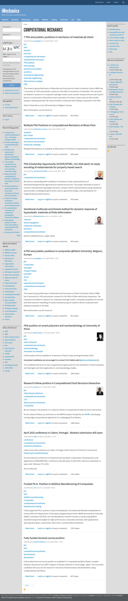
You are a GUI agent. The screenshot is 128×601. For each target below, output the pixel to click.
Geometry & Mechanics (9, 259)
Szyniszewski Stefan (40, 171)
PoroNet (8, 359)
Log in (40, 115)
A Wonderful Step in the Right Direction (116, 90)
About (108, 2)
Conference (64, 20)
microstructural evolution (34, 141)
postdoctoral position (33, 69)
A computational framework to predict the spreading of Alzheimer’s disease (12, 213)
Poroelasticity (10, 286)
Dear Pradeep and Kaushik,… (115, 105)
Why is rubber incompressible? (11, 301)
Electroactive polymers (9, 349)
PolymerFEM (9, 357)
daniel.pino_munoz (40, 129)
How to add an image (116, 38)
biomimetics (29, 557)
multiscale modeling (32, 145)
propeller (27, 274)
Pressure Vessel (30, 271)
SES (6, 362)
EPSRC (87, 414)
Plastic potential (11, 283)
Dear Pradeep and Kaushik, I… (115, 120)
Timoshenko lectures (12, 294)
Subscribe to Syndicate (108, 151)
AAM (6, 331)
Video (79, 20)
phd (25, 47)
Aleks (35, 437)
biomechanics (29, 554)
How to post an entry (116, 40)
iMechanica (10, 10)
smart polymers (30, 342)
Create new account (12, 90)
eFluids (7, 371)
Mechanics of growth (12, 272)
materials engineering (33, 78)
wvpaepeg (36, 41)
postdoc (27, 50)
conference (28, 440)
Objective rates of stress (11, 279)
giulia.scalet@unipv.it (89, 360)
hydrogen (28, 268)
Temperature (9, 292)
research (27, 132)
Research (5, 20)
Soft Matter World (11, 365)
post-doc (27, 53)
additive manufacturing (33, 497)
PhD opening (29, 66)
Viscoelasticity (10, 297)
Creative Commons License (62, 595)
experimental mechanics (34, 59)
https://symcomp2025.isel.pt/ (36, 453)
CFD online (8, 343)
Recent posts (99, 2)
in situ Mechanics (11, 311)
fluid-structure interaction (34, 402)
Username (6, 27)
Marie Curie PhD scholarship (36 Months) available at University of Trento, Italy (12, 179)
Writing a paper (10, 305)
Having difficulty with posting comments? (117, 33)
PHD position (29, 62)
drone (26, 277)
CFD (25, 399)
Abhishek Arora (38, 216)
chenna (35, 387)
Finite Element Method (33, 393)
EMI (6, 345)
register (48, 115)
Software (45, 20)
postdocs (27, 72)
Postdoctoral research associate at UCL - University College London (12, 136)
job (25, 44)
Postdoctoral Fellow (12, 232)
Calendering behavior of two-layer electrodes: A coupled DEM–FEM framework (11, 225)
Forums (7, 105)
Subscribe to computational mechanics (24, 589)
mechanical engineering (33, 75)
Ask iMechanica (114, 29)
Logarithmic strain (11, 269)
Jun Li (35, 488)
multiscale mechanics (32, 226)
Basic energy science (12, 337)
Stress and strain (11, 289)
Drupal (91, 595)
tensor (7, 319)
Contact (116, 2)
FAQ (110, 52)
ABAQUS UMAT (10, 250)
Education (15, 20)
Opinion (36, 20)
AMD (6, 334)
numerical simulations (33, 446)
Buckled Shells (10, 340)
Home (25, 24)
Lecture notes (114, 46)
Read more (29, 115)
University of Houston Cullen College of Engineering (54, 597)
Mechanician (26, 20)
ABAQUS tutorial (11, 253)
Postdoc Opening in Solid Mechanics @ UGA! (12, 144)
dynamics (28, 229)
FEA (25, 280)
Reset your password (12, 93)
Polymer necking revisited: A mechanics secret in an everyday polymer (12, 201)
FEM (25, 84)
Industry (54, 20)
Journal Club (113, 43)
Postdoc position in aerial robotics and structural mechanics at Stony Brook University (12, 191)
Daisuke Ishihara (39, 542)
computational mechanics (34, 56)
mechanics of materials (33, 351)
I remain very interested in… (114, 66)
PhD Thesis (28, 135)
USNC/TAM (9, 368)
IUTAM (7, 354)
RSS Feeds (113, 49)
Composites (29, 264)
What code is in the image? (9, 55)
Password (6, 34)
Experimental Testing (32, 506)
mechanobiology (31, 348)
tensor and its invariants (9, 315)
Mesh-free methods (12, 275)
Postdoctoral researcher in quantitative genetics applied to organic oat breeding (12, 154)
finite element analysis (33, 81)
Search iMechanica (11, 107)
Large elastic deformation (9, 265)
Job (72, 20)
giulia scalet (37, 333)
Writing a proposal (11, 308)
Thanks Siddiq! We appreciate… (115, 83)
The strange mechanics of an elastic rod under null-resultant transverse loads (11, 166)
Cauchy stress (9, 255)
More (19, 235)
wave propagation (31, 222)
